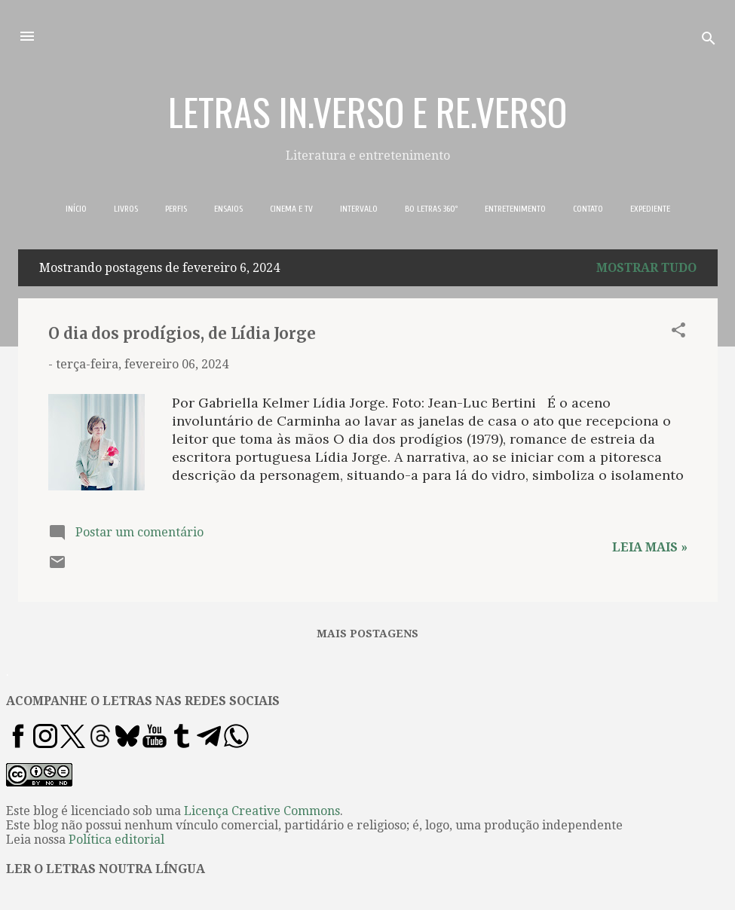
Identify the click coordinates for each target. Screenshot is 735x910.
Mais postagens (367, 634)
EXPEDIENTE (650, 208)
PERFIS (176, 208)
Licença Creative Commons (262, 811)
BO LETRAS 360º (431, 208)
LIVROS (126, 208)
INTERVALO (359, 208)
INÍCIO (76, 208)
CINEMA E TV (291, 208)
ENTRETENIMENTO (515, 208)
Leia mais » (650, 547)
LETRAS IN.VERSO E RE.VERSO (367, 111)
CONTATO (588, 208)
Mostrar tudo (646, 268)
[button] (678, 332)
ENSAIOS (228, 208)
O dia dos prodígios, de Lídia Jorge (182, 333)
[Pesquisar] (709, 41)
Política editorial (116, 839)
